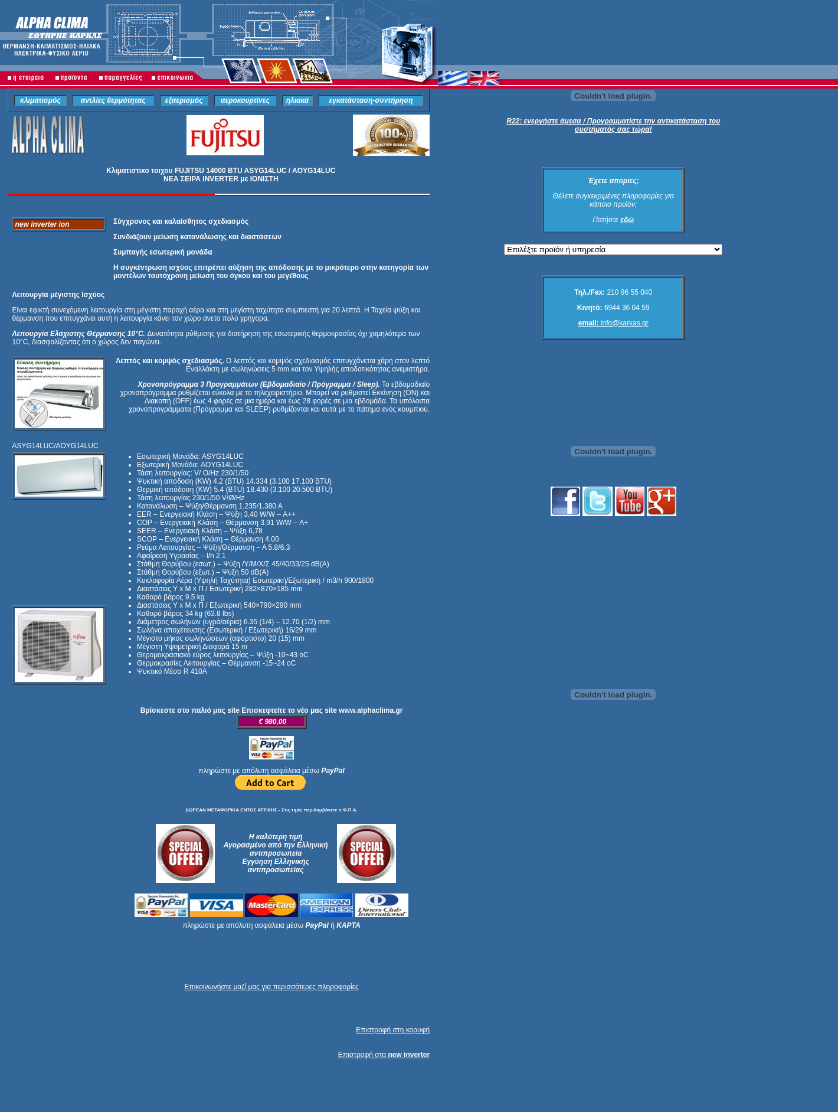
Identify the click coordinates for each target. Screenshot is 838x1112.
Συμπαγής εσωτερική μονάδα (162, 252)
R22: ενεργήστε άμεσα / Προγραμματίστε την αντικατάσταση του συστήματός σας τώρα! (613, 125)
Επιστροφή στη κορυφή (393, 1030)
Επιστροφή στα (384, 1055)
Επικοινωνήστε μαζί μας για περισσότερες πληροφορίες (271, 987)
